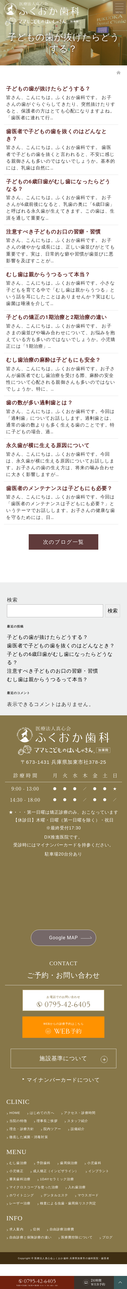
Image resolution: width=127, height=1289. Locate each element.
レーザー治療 (19, 1228)
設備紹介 (78, 1154)
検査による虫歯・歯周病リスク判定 (68, 1228)
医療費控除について (77, 1262)
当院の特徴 (18, 1145)
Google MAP (63, 961)
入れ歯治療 (77, 1212)
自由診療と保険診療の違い (30, 1262)
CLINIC (18, 1126)
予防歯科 (44, 1188)
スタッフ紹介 (77, 1145)
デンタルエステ (55, 1220)
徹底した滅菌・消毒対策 (28, 1162)
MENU (16, 1176)
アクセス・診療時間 (79, 1137)
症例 (36, 1254)
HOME (14, 1137)
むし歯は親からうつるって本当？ (47, 703)
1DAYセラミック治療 (57, 1204)
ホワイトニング (21, 1220)
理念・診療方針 (21, 1154)
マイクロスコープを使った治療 (33, 1212)
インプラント (98, 1196)
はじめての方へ (42, 1137)
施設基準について (63, 1082)
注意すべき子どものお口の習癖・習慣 (52, 694)
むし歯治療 (18, 1188)
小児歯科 (94, 1188)
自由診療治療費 (62, 1254)
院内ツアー (52, 1154)
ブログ (107, 1262)
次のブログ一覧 (63, 565)
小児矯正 (16, 1196)
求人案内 (16, 1254)
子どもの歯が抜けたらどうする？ (47, 660)
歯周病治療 (69, 1188)
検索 (12, 623)
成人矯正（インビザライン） (56, 1196)
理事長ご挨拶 (47, 1145)
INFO (14, 1242)
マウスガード (88, 1220)
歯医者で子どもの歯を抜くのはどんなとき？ (61, 669)
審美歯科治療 (19, 1204)
